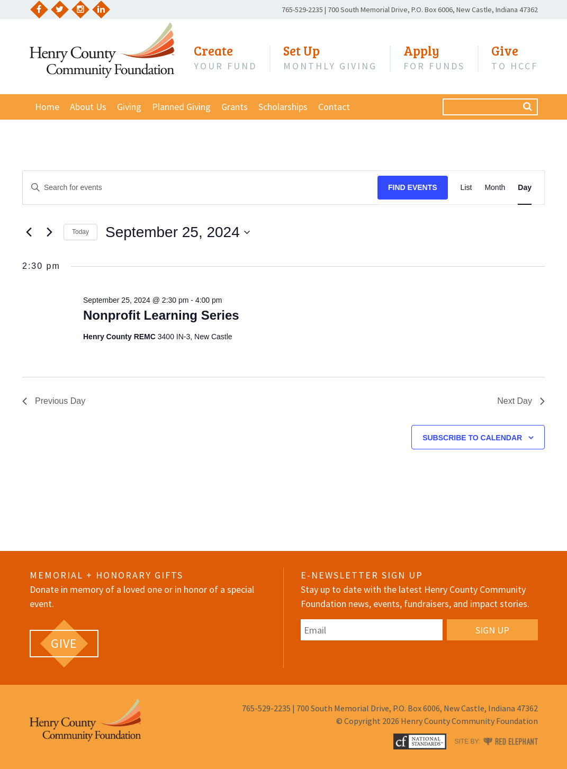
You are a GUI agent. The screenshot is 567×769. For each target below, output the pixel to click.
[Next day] (49, 232)
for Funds (434, 57)
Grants (234, 107)
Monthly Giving (330, 57)
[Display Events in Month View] (494, 187)
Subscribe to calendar (472, 437)
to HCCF (514, 57)
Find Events (412, 187)
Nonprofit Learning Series (161, 315)
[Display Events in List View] (466, 187)
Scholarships (283, 107)
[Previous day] (28, 232)
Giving (129, 107)
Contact (334, 107)
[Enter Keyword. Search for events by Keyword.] (200, 187)
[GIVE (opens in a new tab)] (64, 643)
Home (47, 107)
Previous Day (53, 400)
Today (80, 232)
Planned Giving (181, 107)
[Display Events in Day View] (525, 187)
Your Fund (225, 57)
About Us (88, 107)
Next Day (521, 400)
